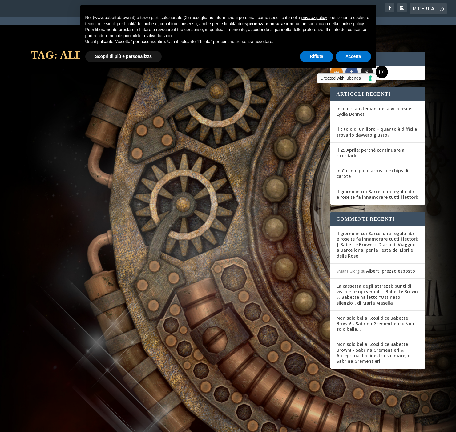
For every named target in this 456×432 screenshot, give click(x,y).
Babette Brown (55, 349)
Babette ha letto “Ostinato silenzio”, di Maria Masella (368, 277)
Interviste (104, 349)
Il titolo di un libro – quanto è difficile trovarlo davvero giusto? (377, 109)
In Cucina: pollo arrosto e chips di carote (372, 151)
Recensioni (108, 163)
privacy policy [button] (314, 17)
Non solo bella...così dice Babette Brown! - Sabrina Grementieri (372, 298)
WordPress (139, 423)
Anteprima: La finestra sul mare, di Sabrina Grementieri (374, 336)
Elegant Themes (77, 423)
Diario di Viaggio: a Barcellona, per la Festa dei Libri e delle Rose (376, 227)
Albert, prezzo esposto (390, 249)
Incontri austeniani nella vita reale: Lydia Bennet (374, 89)
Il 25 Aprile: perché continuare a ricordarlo (371, 130)
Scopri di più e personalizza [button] (123, 56)
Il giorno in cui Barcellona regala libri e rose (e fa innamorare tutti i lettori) (377, 172)
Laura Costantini (56, 163)
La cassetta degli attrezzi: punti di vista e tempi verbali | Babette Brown (377, 266)
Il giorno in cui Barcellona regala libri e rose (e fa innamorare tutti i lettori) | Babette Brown (377, 216)
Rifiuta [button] (316, 56)
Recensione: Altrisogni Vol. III (232, 168)
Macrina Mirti (202, 177)
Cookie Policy (201, 423)
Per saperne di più (64, 197)
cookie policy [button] (351, 23)
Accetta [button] (353, 56)
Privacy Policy (169, 423)
